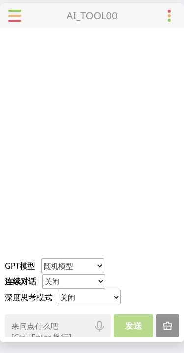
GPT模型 (20, 265)
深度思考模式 (28, 297)
